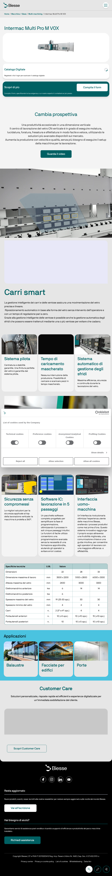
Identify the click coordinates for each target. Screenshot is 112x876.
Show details (97, 452)
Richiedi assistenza (22, 840)
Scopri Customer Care (27, 748)
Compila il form (92, 87)
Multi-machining (35, 14)
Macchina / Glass (18, 14)
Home (6, 14)
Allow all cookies (91, 461)
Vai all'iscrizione (20, 808)
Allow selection (56, 461)
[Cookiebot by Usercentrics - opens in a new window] (97, 413)
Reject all (20, 461)
